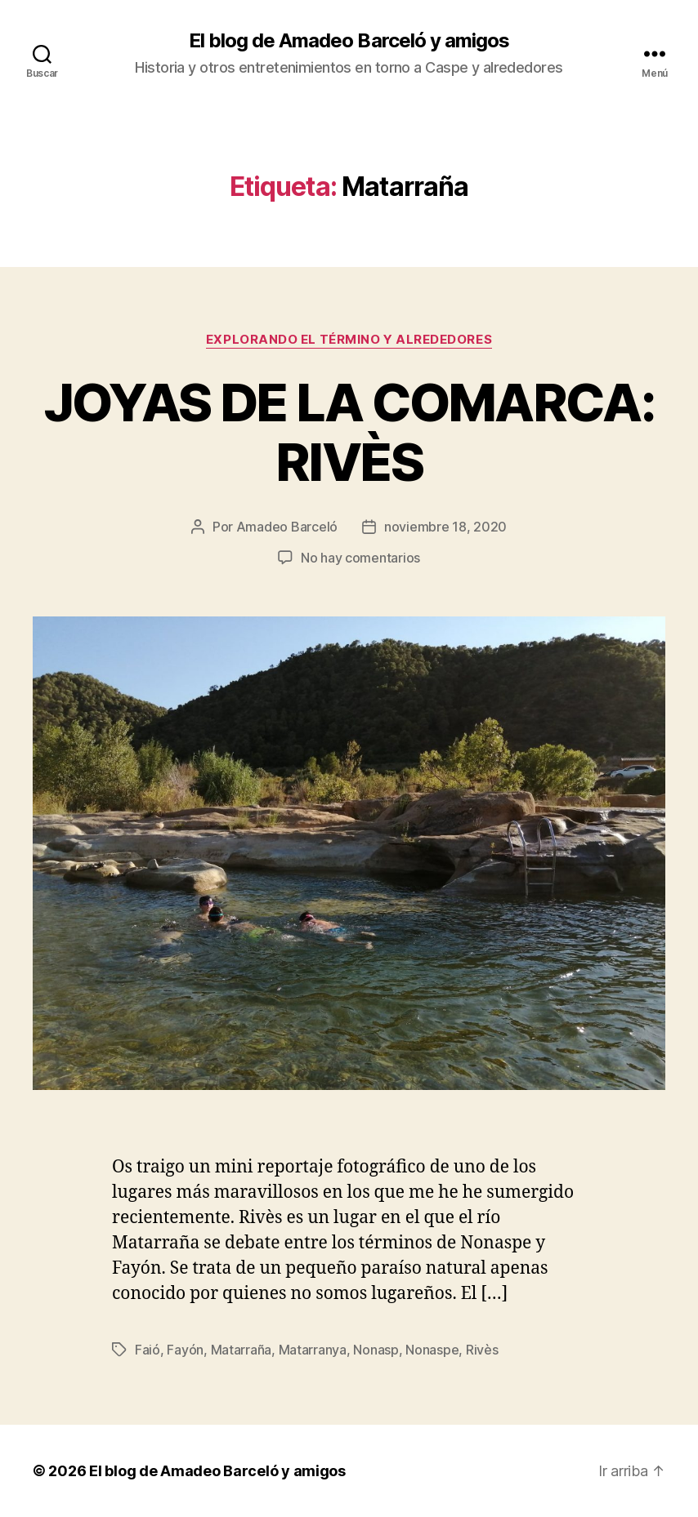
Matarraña (241, 1349)
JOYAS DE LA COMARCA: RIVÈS (349, 432)
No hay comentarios (360, 557)
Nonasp (375, 1349)
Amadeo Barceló (287, 526)
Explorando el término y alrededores (349, 339)
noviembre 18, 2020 (445, 526)
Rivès (482, 1349)
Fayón (185, 1349)
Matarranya (313, 1349)
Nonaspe (432, 1349)
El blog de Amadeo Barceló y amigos (348, 41)
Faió (147, 1349)
